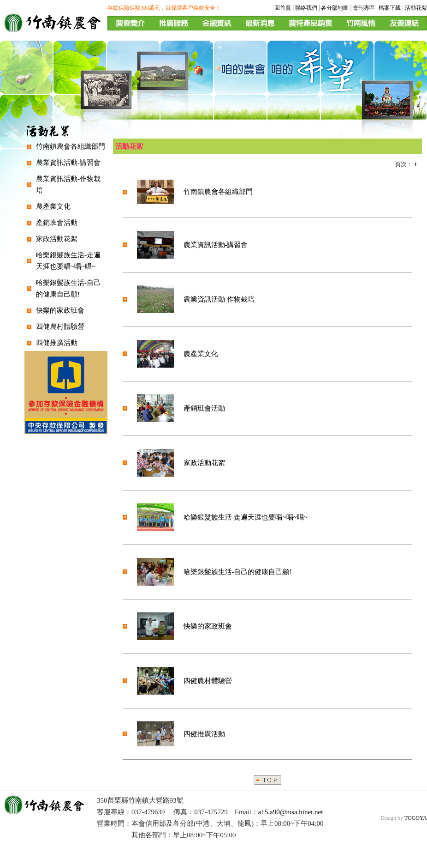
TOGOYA (415, 818)
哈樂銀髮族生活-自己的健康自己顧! (238, 571)
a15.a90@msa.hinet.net (290, 812)
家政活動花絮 (56, 238)
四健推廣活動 (56, 342)
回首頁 (282, 8)
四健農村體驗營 (60, 326)
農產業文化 (53, 206)
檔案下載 (390, 8)
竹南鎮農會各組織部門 (70, 146)
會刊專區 (364, 8)
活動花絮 (416, 8)
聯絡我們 (306, 8)
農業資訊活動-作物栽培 (219, 299)
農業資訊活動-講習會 (68, 162)
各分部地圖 (335, 8)
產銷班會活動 (56, 222)
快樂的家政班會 (60, 310)
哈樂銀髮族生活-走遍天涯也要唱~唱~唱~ (246, 517)
